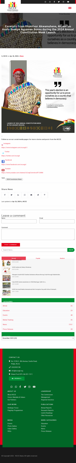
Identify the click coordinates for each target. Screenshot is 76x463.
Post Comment (11, 244)
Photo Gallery (12, 426)
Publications (47, 404)
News (22, 56)
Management (45, 397)
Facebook (8, 165)
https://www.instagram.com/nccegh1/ (14, 152)
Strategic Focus (13, 408)
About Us (12, 391)
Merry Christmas (16, 260)
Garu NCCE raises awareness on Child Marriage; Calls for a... (29, 282)
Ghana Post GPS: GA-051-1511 (22, 374)
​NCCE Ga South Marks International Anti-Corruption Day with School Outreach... (34, 289)
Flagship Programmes (15, 410)
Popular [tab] (38, 267)
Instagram (6, 148)
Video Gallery (12, 428)
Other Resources (47, 415)
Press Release (46, 431)
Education (44, 423)
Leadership (46, 391)
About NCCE (12, 394)
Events (10, 423)
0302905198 (15, 367)
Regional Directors (47, 400)
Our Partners (12, 400)
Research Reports (47, 410)
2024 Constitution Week (14, 184)
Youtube (8, 173)
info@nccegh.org (17, 371)
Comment (4, 227)
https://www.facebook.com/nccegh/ (13, 169)
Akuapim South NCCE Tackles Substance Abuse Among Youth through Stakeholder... (36, 274)
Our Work (12, 404)
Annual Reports (46, 408)
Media (10, 420)
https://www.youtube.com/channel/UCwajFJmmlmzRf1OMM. (22, 177)
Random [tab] (62, 267)
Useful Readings (47, 413)
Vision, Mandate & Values (16, 397)
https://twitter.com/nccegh (10, 160)
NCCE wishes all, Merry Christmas (21, 267)
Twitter (7, 156)
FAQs (9, 431)
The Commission (47, 394)
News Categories (49, 420)
